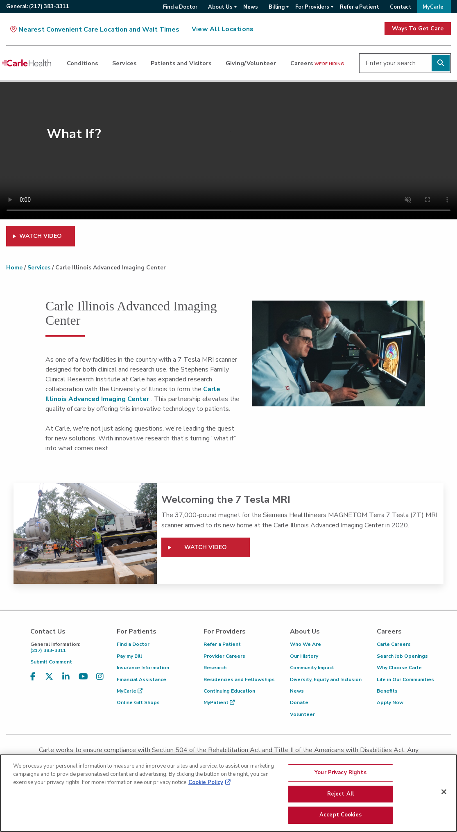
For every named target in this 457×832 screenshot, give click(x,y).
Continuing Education (229, 691)
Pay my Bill (129, 656)
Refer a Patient (222, 644)
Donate (299, 702)
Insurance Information (143, 667)
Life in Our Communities (405, 679)
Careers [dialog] (317, 63)
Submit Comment (51, 662)
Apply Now (390, 702)
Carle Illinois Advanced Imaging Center (132, 394)
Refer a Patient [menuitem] (359, 7)
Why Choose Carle (399, 667)
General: (37, 6)
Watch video (205, 547)
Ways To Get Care (417, 28)
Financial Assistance (141, 679)
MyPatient (219, 702)
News (297, 691)
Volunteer (302, 714)
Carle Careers (394, 644)
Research (215, 667)
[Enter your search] (405, 63)
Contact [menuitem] (401, 7)
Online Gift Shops (138, 702)
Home (14, 267)
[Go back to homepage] (26, 63)
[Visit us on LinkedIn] (66, 681)
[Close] (444, 795)
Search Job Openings (402, 656)
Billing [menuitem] (277, 7)
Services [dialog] (124, 63)
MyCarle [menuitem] (433, 7)
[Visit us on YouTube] (83, 681)
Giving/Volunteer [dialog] (251, 63)
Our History (304, 656)
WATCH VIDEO (40, 236)
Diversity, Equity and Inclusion (326, 679)
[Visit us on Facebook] (33, 681)
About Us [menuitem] (220, 7)
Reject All (340, 796)
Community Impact (312, 667)
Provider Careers (224, 656)
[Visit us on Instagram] (100, 681)
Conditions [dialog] (82, 63)
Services (38, 267)
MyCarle (130, 691)
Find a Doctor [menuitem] (180, 7)
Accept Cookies (340, 818)
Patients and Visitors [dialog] (181, 63)
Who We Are (305, 644)
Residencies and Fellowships (239, 679)
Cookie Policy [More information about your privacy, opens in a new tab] (205, 785)
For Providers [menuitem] (312, 7)
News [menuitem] (250, 7)
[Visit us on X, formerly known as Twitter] (49, 681)
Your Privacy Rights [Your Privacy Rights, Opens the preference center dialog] (340, 775)
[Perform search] (441, 63)
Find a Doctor (133, 644)
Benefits (387, 691)
